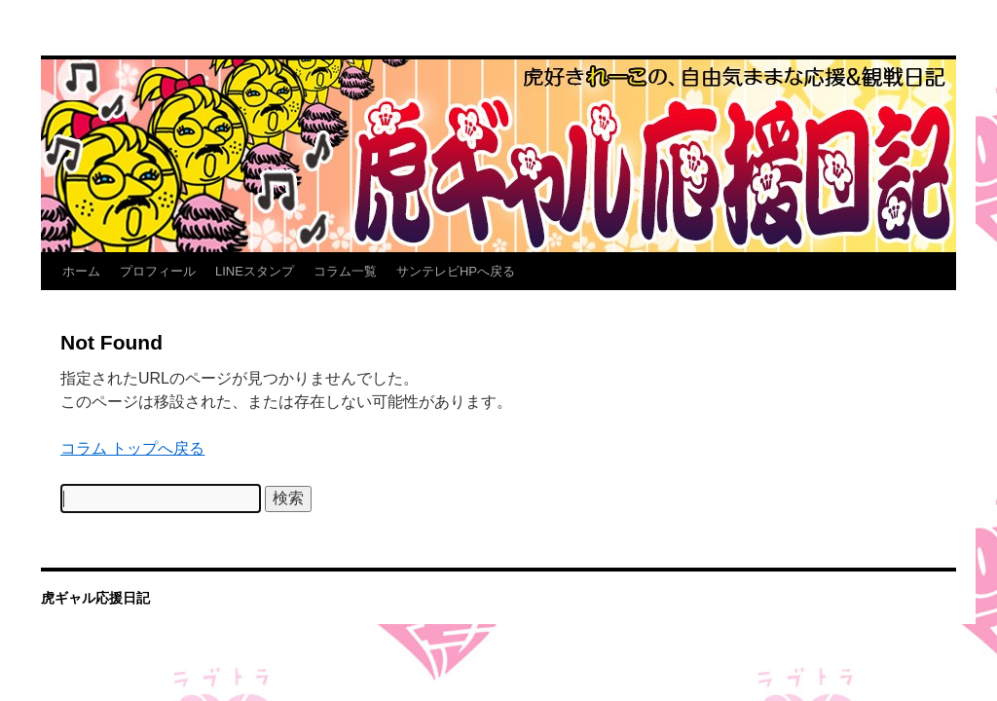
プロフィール (158, 271)
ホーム (81, 271)
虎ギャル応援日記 (95, 598)
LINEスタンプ (254, 271)
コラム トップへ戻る (132, 448)
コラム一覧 (345, 271)
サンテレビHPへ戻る (455, 271)
